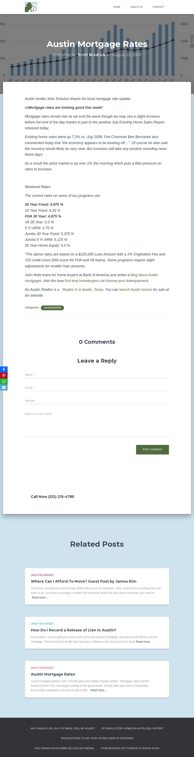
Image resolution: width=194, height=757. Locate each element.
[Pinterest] (4, 375)
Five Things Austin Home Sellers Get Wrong (64, 748)
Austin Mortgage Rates (53, 674)
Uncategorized (52, 308)
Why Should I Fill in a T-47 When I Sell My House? (63, 728)
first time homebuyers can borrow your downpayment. (108, 281)
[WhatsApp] (4, 381)
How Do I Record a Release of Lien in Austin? (73, 630)
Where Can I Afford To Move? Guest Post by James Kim (83, 581)
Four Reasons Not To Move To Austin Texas (130, 748)
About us (136, 7)
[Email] (4, 388)
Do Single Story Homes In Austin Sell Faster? (132, 728)
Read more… (40, 597)
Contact (158, 7)
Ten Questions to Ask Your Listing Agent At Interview (97, 738)
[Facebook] (4, 369)
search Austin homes (136, 290)
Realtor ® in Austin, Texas (82, 290)
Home (116, 7)
